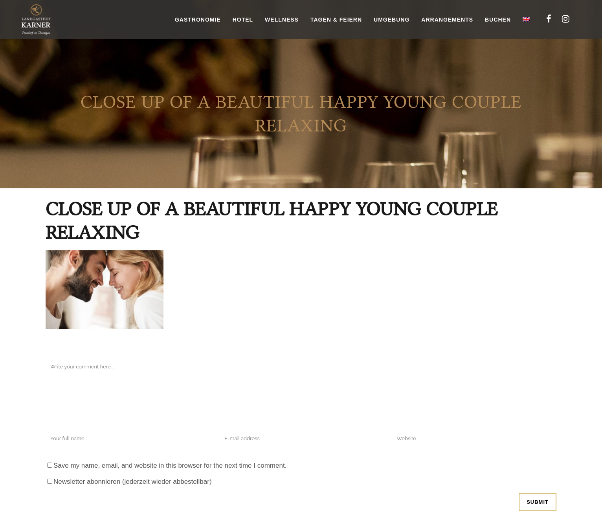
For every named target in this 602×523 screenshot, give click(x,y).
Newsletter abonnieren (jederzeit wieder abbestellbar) (132, 481)
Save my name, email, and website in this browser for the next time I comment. (169, 465)
